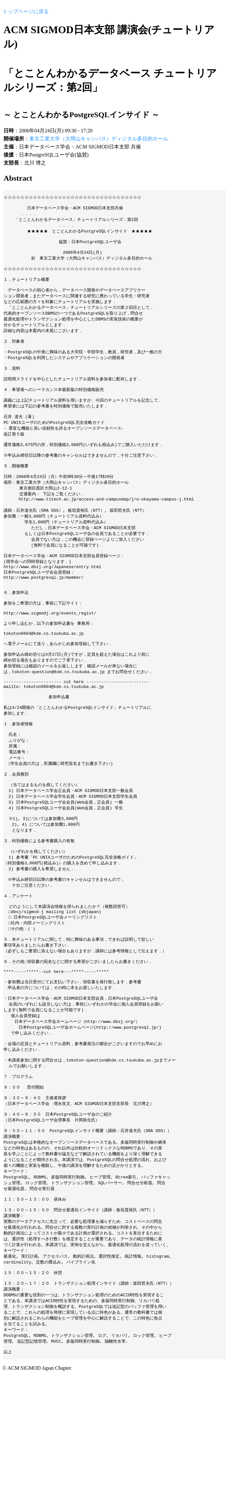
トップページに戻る (26, 11)
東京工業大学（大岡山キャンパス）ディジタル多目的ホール (98, 138)
